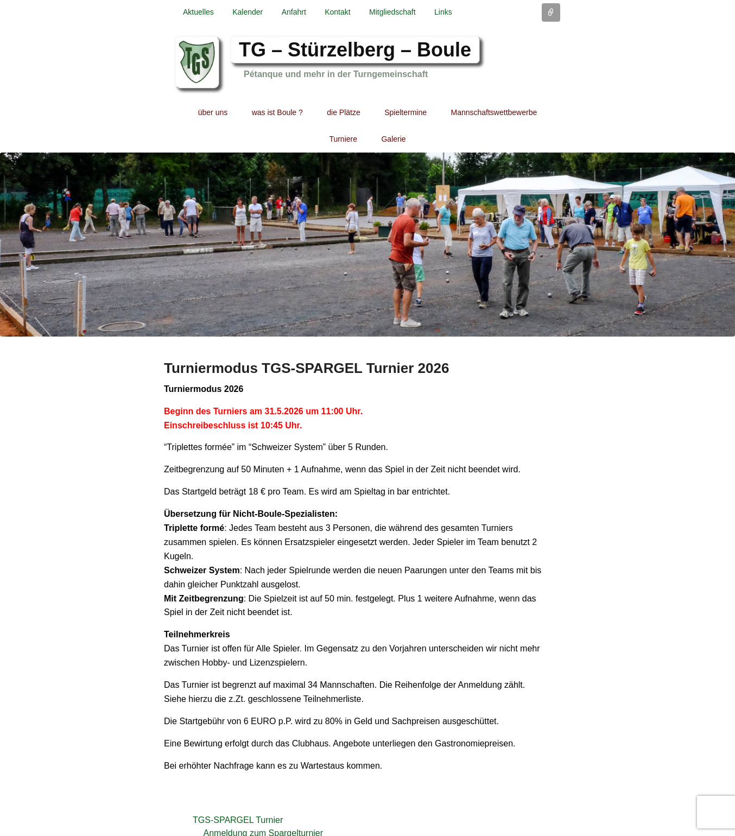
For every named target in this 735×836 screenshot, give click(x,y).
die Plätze (343, 112)
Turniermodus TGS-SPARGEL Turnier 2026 (306, 368)
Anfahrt (294, 12)
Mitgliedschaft (392, 12)
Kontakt (337, 12)
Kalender (247, 12)
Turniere (343, 139)
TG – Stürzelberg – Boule (355, 50)
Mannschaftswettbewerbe (494, 112)
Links (443, 12)
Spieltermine (405, 112)
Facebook (551, 50)
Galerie (393, 139)
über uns (212, 112)
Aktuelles (198, 12)
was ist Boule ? (277, 112)
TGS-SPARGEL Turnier (238, 820)
